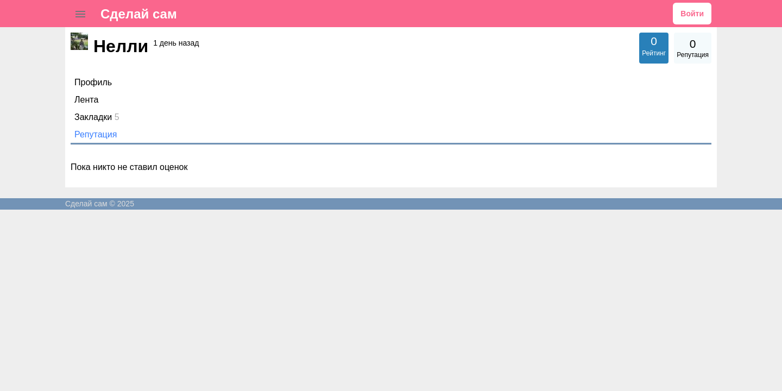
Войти (692, 13)
